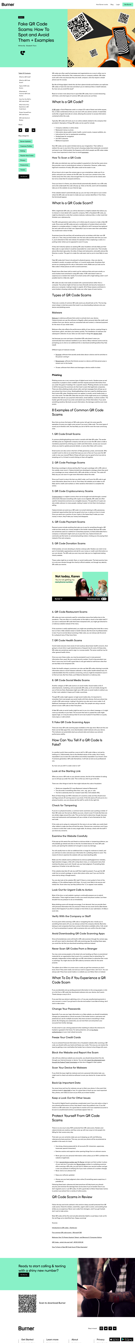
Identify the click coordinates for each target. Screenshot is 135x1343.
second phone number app (68, 1162)
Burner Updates (25, 141)
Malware (55, 318)
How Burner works (102, 4)
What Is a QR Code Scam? (24, 81)
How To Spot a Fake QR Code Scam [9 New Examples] (69, 1247)
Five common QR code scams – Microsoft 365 (67, 1232)
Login (118, 4)
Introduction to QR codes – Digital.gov (64, 1227)
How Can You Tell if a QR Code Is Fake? (25, 100)
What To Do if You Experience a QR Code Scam (24, 107)
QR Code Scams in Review (24, 119)
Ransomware (60, 361)
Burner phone (81, 1164)
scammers (85, 152)
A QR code (55, 109)
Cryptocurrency (57, 496)
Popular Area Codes (26, 155)
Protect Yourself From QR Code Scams (25, 113)
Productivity (24, 165)
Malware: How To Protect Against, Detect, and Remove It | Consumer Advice (77, 1237)
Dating (22, 151)
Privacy (22, 160)
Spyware (58, 354)
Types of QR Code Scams (24, 87)
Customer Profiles (26, 146)
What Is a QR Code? (25, 77)
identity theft (97, 333)
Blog (112, 4)
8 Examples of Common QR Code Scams (24, 93)
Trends (22, 170)
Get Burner (127, 4)
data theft (67, 1090)
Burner (82, 1162)
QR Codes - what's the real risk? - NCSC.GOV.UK (67, 1242)
